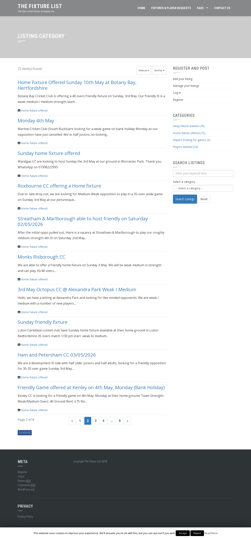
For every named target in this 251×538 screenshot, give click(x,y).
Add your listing (182, 79)
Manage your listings (186, 86)
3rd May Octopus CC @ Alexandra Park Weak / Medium (77, 289)
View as (144, 70)
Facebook (24, 432)
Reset (204, 199)
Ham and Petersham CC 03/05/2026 (57, 354)
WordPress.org (26, 489)
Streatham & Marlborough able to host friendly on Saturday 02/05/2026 (83, 221)
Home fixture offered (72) (189, 133)
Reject (197, 533)
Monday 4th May (36, 120)
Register (178, 100)
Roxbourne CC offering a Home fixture (59, 185)
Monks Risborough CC (41, 256)
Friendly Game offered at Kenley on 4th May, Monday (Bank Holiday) (91, 387)
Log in (177, 92)
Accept (183, 533)
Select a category (184, 182)
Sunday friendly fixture (42, 322)
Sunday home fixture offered (49, 153)
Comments (26, 485)
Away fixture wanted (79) (189, 126)
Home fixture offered (34, 110)
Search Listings (185, 199)
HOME (141, 8)
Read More (211, 533)
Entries (24, 481)
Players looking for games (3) (191, 140)
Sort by (159, 70)
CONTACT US (222, 8)
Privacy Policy (25, 516)
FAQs (200, 8)
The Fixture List (40, 6)
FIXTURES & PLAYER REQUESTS (171, 8)
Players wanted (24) (185, 147)
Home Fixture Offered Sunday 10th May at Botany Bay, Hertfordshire (77, 85)
